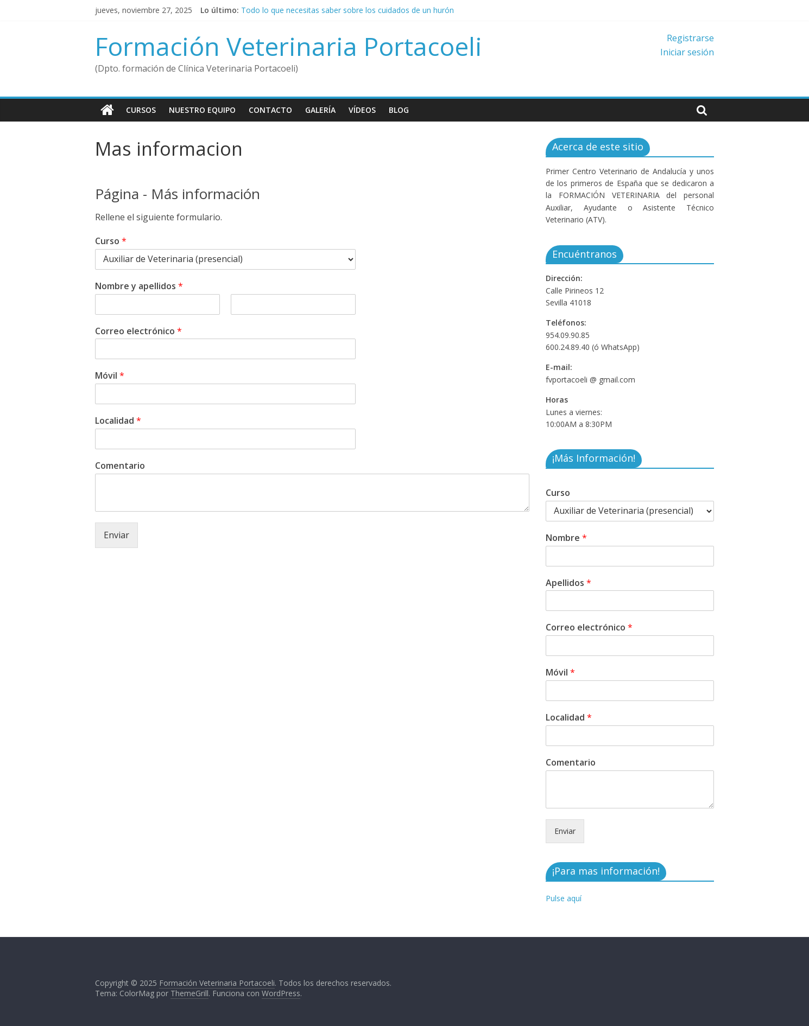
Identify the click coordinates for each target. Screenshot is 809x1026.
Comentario (120, 465)
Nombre (566, 538)
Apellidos (568, 583)
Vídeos (362, 110)
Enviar (116, 535)
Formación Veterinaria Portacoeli (288, 46)
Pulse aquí (564, 898)
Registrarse (690, 38)
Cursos (141, 110)
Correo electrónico (138, 331)
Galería (320, 110)
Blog (399, 110)
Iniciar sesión (687, 52)
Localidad (118, 420)
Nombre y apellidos (139, 286)
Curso (111, 241)
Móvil (109, 375)
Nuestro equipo (202, 110)
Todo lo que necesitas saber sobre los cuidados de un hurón (347, 10)
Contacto (270, 110)
